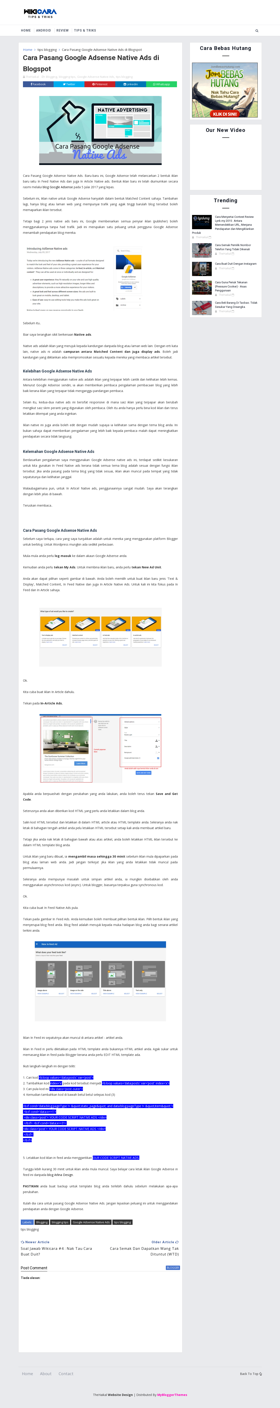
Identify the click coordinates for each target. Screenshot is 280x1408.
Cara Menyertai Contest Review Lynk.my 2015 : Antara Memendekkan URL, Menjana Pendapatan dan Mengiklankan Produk (223, 224)
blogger (173, 1268)
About (46, 1373)
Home (26, 30)
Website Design (120, 1395)
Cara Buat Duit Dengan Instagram (236, 263)
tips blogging (47, 49)
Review (62, 30)
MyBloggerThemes (172, 1395)
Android (43, 30)
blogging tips (67, 77)
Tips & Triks (85, 30)
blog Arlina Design (60, 1175)
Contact (66, 1373)
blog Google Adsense (58, 187)
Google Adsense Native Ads (95, 77)
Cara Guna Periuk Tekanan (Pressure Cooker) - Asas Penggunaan (231, 286)
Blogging (51, 77)
